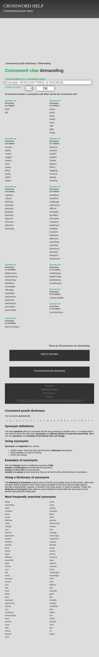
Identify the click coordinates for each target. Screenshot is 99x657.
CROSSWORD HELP (23, 5)
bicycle (17, 465)
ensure (8, 582)
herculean (54, 218)
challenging (55, 273)
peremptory (10, 303)
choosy (8, 147)
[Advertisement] (49, 39)
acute (52, 109)
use (51, 615)
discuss (8, 532)
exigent (53, 157)
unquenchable (57, 298)
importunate (55, 276)
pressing (9, 215)
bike (51, 465)
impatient (54, 222)
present (8, 634)
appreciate (9, 536)
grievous (9, 208)
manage (53, 532)
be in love (20, 470)
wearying (9, 228)
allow (52, 514)
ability (7, 502)
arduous (54, 147)
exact (52, 112)
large (7, 563)
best (7, 597)
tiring (7, 170)
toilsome (9, 225)
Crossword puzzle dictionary (49, 370)
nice (7, 609)
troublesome (56, 283)
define (52, 612)
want (52, 625)
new (7, 529)
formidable (10, 286)
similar (52, 551)
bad (6, 588)
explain (53, 508)
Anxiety (8, 472)
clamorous (55, 205)
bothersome (11, 273)
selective (54, 245)
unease (19, 472)
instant (53, 160)
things (52, 618)
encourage (54, 536)
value (7, 508)
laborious (54, 238)
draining (9, 202)
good (52, 594)
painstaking (55, 280)
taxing (8, 167)
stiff (51, 126)
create (7, 517)
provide (8, 545)
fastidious (9, 283)
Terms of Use (49, 393)
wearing (53, 180)
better (7, 594)
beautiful (53, 591)
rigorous (9, 218)
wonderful (9, 560)
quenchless (10, 310)
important (9, 600)
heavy (53, 119)
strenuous (54, 248)
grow (7, 548)
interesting (9, 505)
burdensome (11, 276)
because (8, 578)
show (52, 517)
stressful (54, 252)
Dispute (8, 467)
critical (8, 198)
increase (8, 511)
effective (8, 520)
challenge (54, 202)
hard (7, 109)
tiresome (9, 222)
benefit (8, 539)
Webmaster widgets (49, 389)
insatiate (54, 228)
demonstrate (10, 615)
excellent (53, 511)
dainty (8, 150)
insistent (54, 232)
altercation (21, 467)
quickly (8, 606)
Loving (8, 470)
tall (6, 112)
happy (52, 634)
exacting (9, 205)
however (53, 566)
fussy (52, 116)
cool (7, 569)
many (7, 625)
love (51, 628)
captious (9, 195)
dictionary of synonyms (20, 482)
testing (53, 177)
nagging (54, 170)
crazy (52, 505)
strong (7, 631)
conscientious (56, 312)
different (8, 557)
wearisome (55, 258)
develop (53, 545)
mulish (8, 154)
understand (54, 572)
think (52, 578)
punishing (54, 242)
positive (53, 520)
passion (53, 563)
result (7, 575)
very (7, 585)
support (53, 542)
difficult (53, 208)
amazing (53, 557)
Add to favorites (49, 354)
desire (7, 551)
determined (54, 523)
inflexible (9, 290)
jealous (53, 164)
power (52, 548)
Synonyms (49, 386)
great (7, 514)
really (7, 523)
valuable (53, 600)
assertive (54, 198)
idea (51, 609)
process (53, 621)
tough (52, 132)
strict (7, 164)
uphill (7, 177)
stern (52, 122)
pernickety (10, 306)
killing (52, 167)
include (53, 526)
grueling (9, 212)
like (6, 572)
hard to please (12, 327)
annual (8, 566)
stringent (54, 255)
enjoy (52, 569)
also (51, 529)
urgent (8, 180)
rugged (8, 157)
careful (53, 154)
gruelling (54, 215)
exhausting (10, 280)
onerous (54, 174)
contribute (9, 612)
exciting (53, 603)
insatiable (9, 293)
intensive (54, 235)
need (52, 502)
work (7, 637)
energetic (54, 212)
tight (52, 129)
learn (7, 618)
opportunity (10, 603)
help (7, 628)
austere (53, 150)
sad (51, 588)
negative (8, 542)
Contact (49, 397)
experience (54, 539)
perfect (53, 554)
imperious (54, 225)
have (7, 591)
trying (7, 174)
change (8, 526)
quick (7, 554)
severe (8, 160)
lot (51, 631)
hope (52, 560)
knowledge (54, 575)
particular (9, 300)
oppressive (10, 296)
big (51, 597)
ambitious (54, 195)
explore (8, 621)
